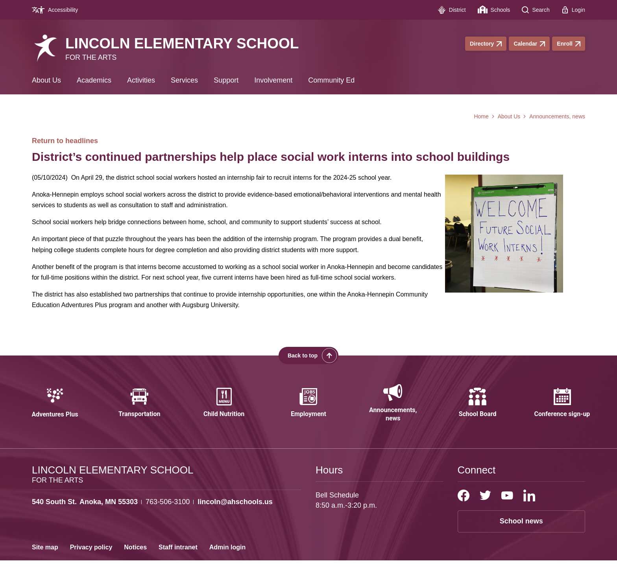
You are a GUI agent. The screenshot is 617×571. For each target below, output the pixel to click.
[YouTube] (507, 506)
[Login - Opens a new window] (573, 9)
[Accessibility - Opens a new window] (58, 9)
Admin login (227, 557)
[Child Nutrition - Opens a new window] (223, 409)
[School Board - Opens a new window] (477, 409)
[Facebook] (463, 506)
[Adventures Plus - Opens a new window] (54, 408)
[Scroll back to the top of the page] (308, 355)
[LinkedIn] (529, 506)
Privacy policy (91, 557)
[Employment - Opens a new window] (308, 409)
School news (521, 532)
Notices (135, 557)
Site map (45, 557)
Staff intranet (178, 557)
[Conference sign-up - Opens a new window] (562, 409)
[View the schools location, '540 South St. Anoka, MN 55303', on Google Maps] (85, 513)
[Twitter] (485, 506)
